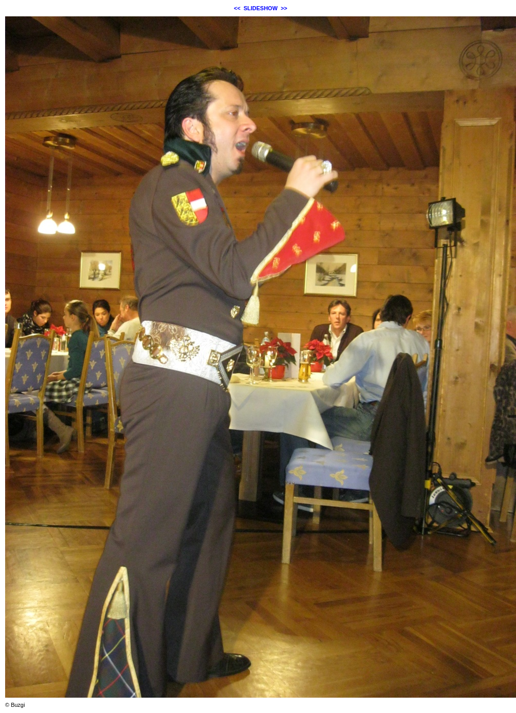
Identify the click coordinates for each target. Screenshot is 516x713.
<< (237, 8)
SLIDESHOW (261, 8)
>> (283, 8)
